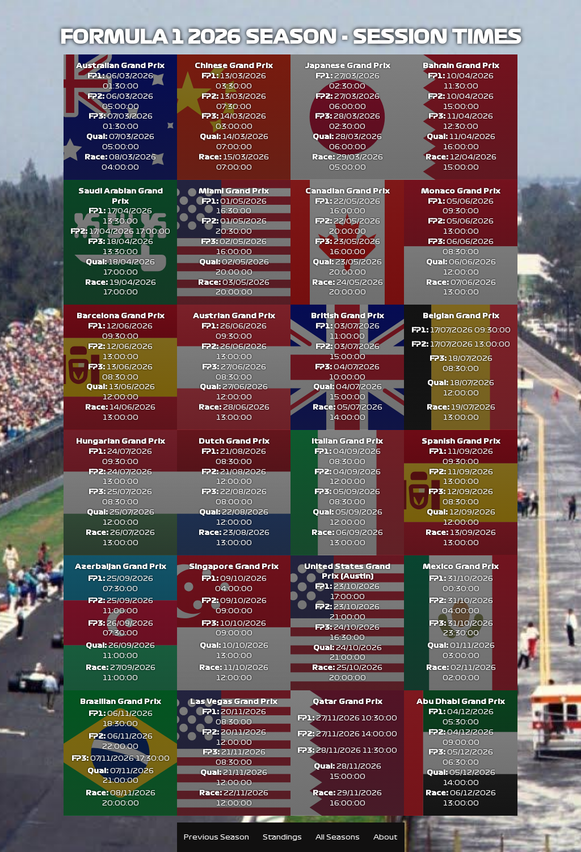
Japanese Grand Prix (347, 66)
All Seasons (337, 837)
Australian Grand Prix (120, 66)
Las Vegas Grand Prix (233, 716)
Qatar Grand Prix (347, 716)
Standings (282, 837)
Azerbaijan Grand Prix (120, 580)
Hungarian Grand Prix (120, 454)
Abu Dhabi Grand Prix (460, 716)
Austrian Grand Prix (234, 328)
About (385, 837)
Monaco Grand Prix (460, 192)
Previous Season (216, 837)
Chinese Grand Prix (234, 66)
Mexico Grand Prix (461, 580)
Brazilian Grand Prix (120, 716)
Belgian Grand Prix (461, 328)
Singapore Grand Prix (234, 580)
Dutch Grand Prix (234, 454)
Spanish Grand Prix (461, 454)
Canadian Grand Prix (347, 192)
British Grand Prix (347, 328)
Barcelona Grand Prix (121, 328)
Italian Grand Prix (347, 454)
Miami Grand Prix (234, 192)
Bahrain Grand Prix (461, 66)
